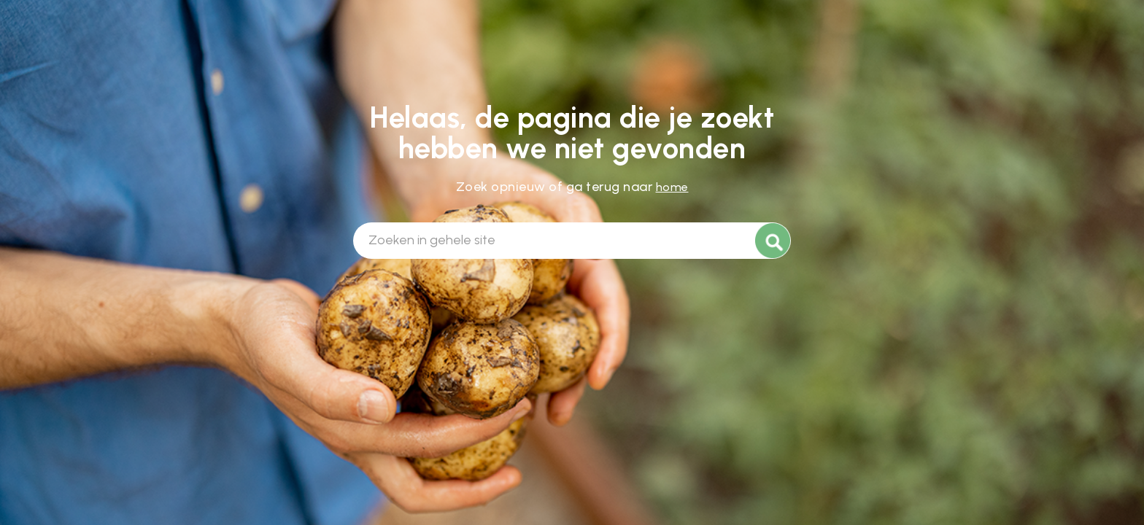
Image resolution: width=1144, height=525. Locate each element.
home (672, 187)
